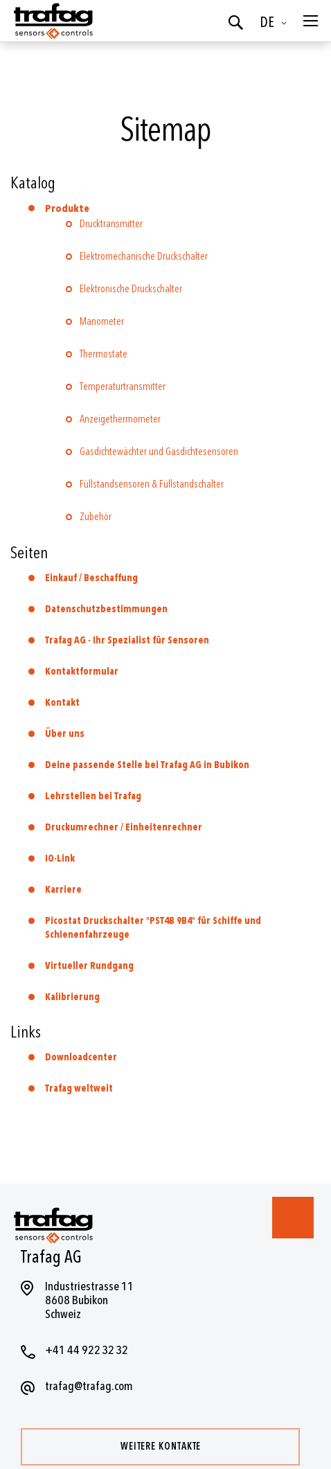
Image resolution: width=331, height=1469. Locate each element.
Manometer (102, 321)
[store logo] (51, 21)
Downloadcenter (81, 1057)
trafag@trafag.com (89, 1386)
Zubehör (95, 517)
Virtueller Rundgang (89, 965)
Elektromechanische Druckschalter (144, 256)
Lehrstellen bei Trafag (93, 796)
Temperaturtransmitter (123, 387)
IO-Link (60, 858)
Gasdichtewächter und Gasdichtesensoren (159, 452)
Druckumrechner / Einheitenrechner (123, 827)
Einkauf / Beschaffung (91, 578)
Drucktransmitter (111, 224)
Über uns (64, 733)
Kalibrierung (72, 997)
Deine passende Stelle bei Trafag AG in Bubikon (147, 765)
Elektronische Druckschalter (131, 289)
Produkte (67, 209)
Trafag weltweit (79, 1088)
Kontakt (62, 702)
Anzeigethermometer (120, 419)
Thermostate (103, 354)
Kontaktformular (81, 671)
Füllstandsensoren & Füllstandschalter (152, 484)
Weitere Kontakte (160, 1446)
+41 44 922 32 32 (86, 1350)
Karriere (63, 889)
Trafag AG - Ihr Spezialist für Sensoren (127, 640)
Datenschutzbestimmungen (106, 609)
